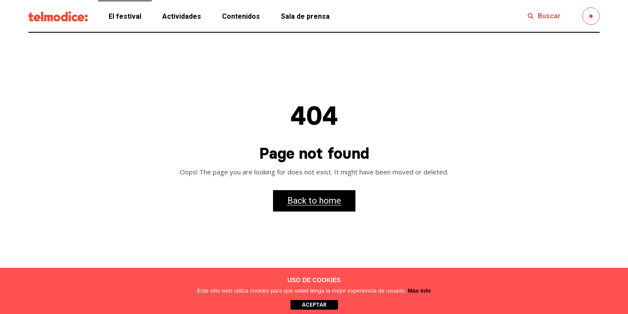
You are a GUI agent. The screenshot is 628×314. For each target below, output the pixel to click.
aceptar (314, 305)
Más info (419, 290)
